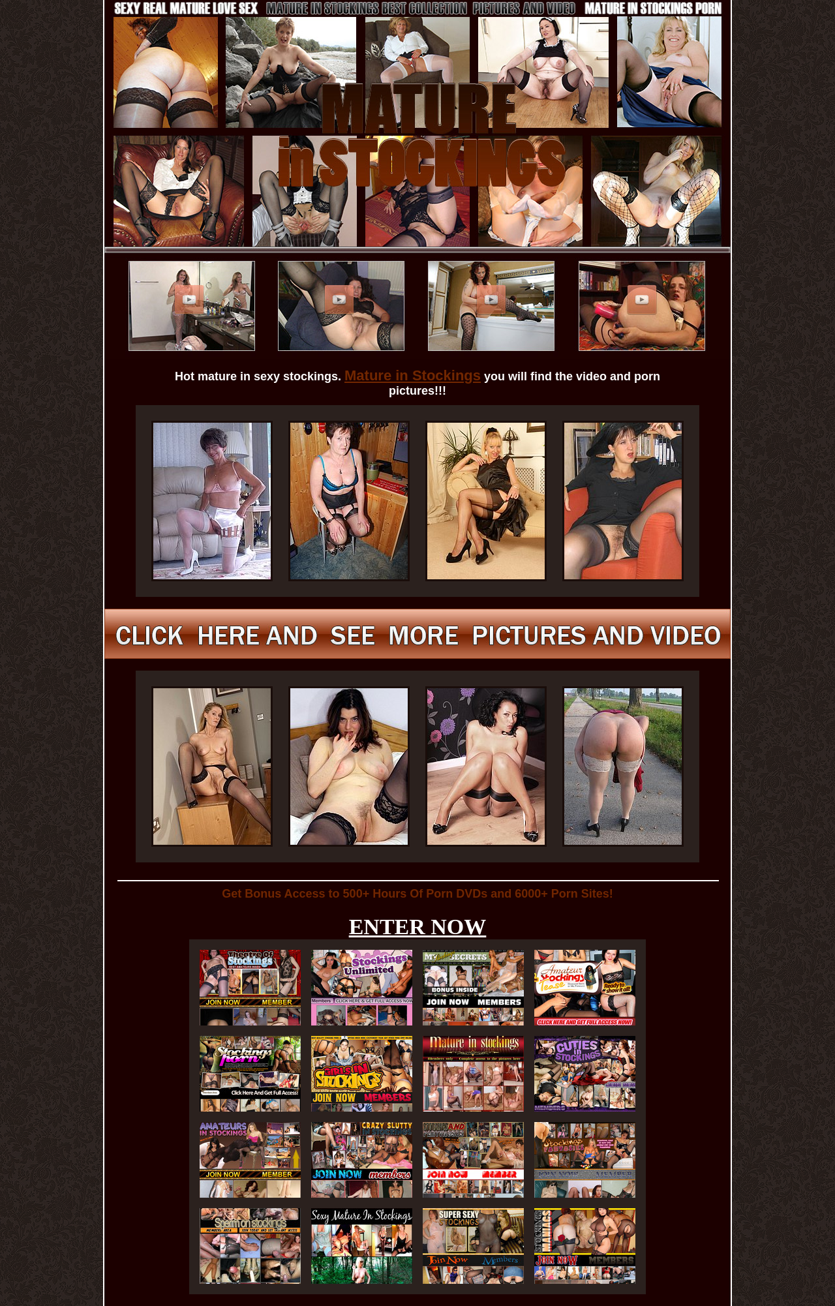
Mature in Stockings (412, 375)
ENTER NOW (418, 927)
